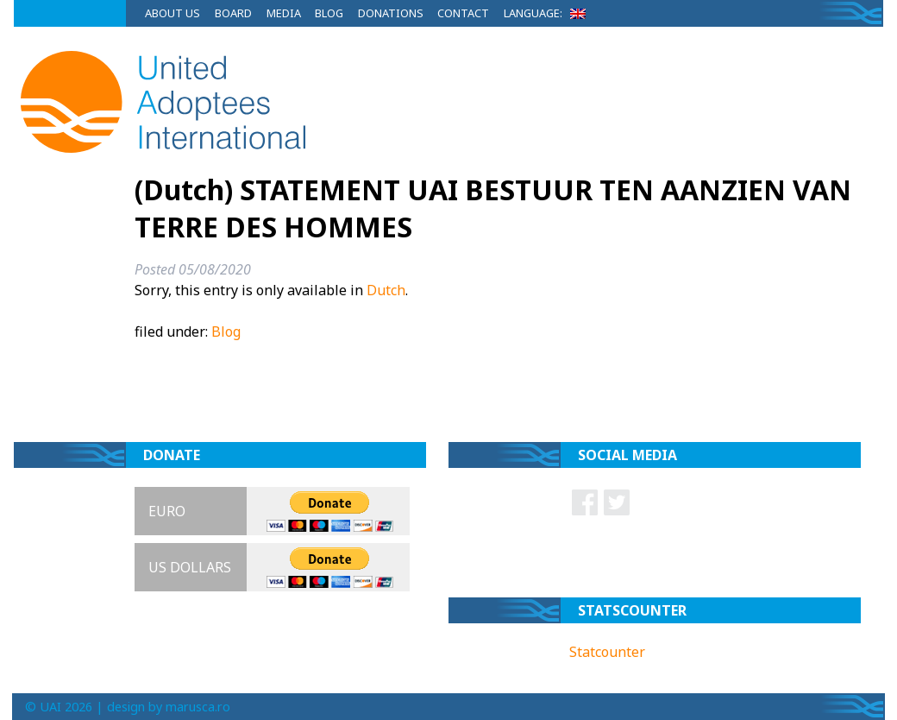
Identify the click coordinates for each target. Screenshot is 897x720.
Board (233, 13)
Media (284, 13)
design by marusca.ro (168, 706)
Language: (548, 13)
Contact (463, 13)
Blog (329, 13)
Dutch (386, 290)
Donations (390, 13)
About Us (172, 13)
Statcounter (607, 651)
